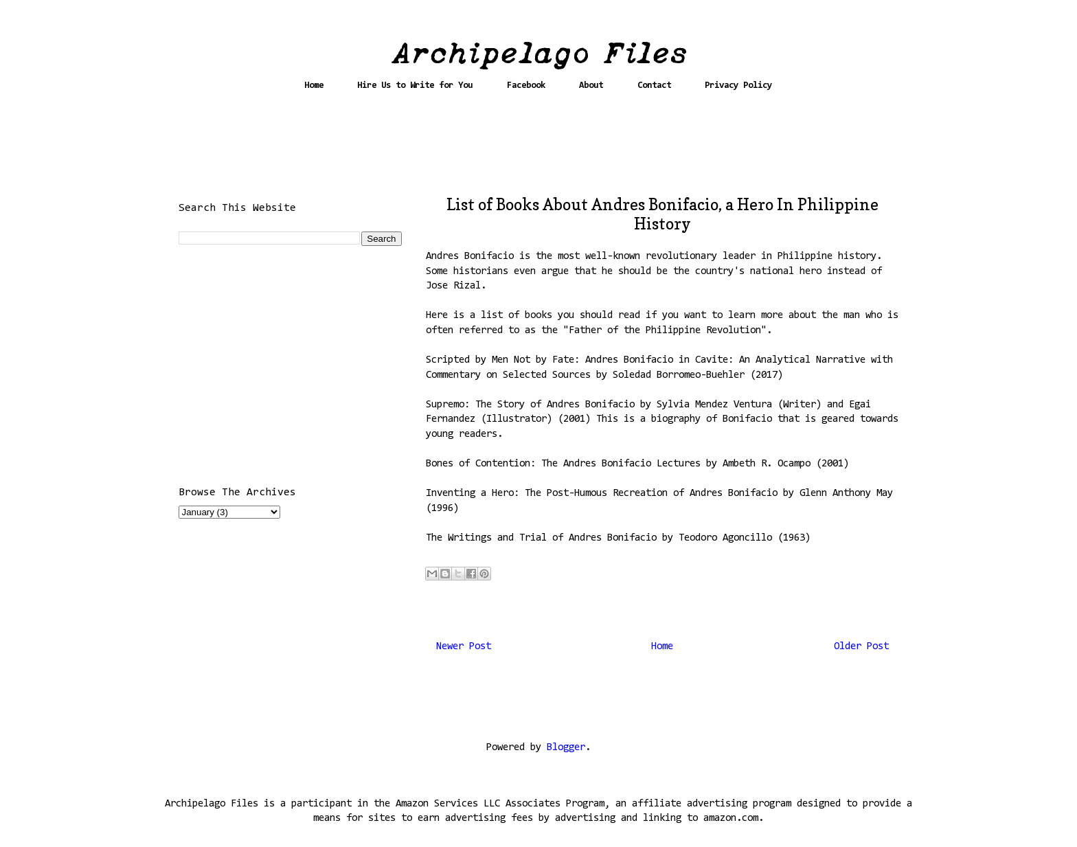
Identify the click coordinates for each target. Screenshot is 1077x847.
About (591, 85)
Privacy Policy (738, 85)
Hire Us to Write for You (415, 85)
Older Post (861, 647)
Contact (654, 85)
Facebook (526, 85)
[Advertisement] (538, 149)
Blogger (566, 748)
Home (314, 85)
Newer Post (463, 647)
